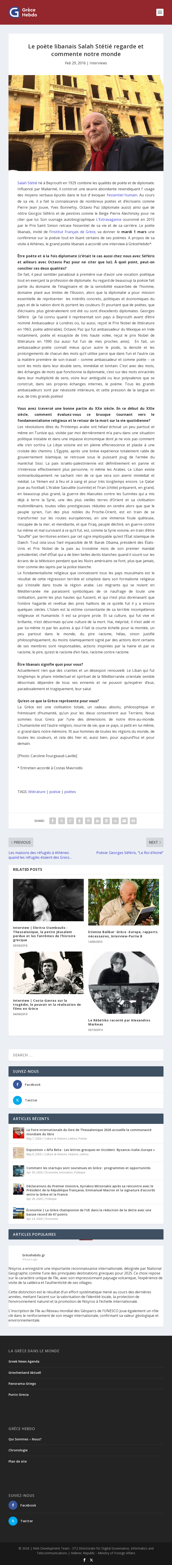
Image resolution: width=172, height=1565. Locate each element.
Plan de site (18, 1461)
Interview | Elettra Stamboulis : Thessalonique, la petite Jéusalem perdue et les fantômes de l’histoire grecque (44, 934)
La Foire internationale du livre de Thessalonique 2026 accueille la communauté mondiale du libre (88, 1132)
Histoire (73, 1154)
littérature (36, 791)
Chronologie (18, 1450)
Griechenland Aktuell (25, 1372)
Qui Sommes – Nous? (25, 1439)
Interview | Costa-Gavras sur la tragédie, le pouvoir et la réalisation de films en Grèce (47, 1004)
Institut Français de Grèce (73, 231)
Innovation (66, 1172)
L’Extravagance (108, 219)
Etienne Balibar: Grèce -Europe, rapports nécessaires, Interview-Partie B (123, 934)
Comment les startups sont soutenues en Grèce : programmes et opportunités (88, 1168)
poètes (70, 791)
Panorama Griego (22, 1383)
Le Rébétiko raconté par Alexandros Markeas (119, 1022)
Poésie (82, 1138)
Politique (79, 1172)
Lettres (72, 1138)
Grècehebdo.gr (33, 1255)
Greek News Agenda (24, 1361)
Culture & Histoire (55, 1138)
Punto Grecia (19, 1394)
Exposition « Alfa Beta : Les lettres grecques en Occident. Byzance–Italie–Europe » (90, 1150)
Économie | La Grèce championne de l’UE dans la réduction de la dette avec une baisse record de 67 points (88, 1212)
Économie (51, 1172)
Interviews (98, 63)
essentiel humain (123, 195)
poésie (54, 791)
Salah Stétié (27, 182)
